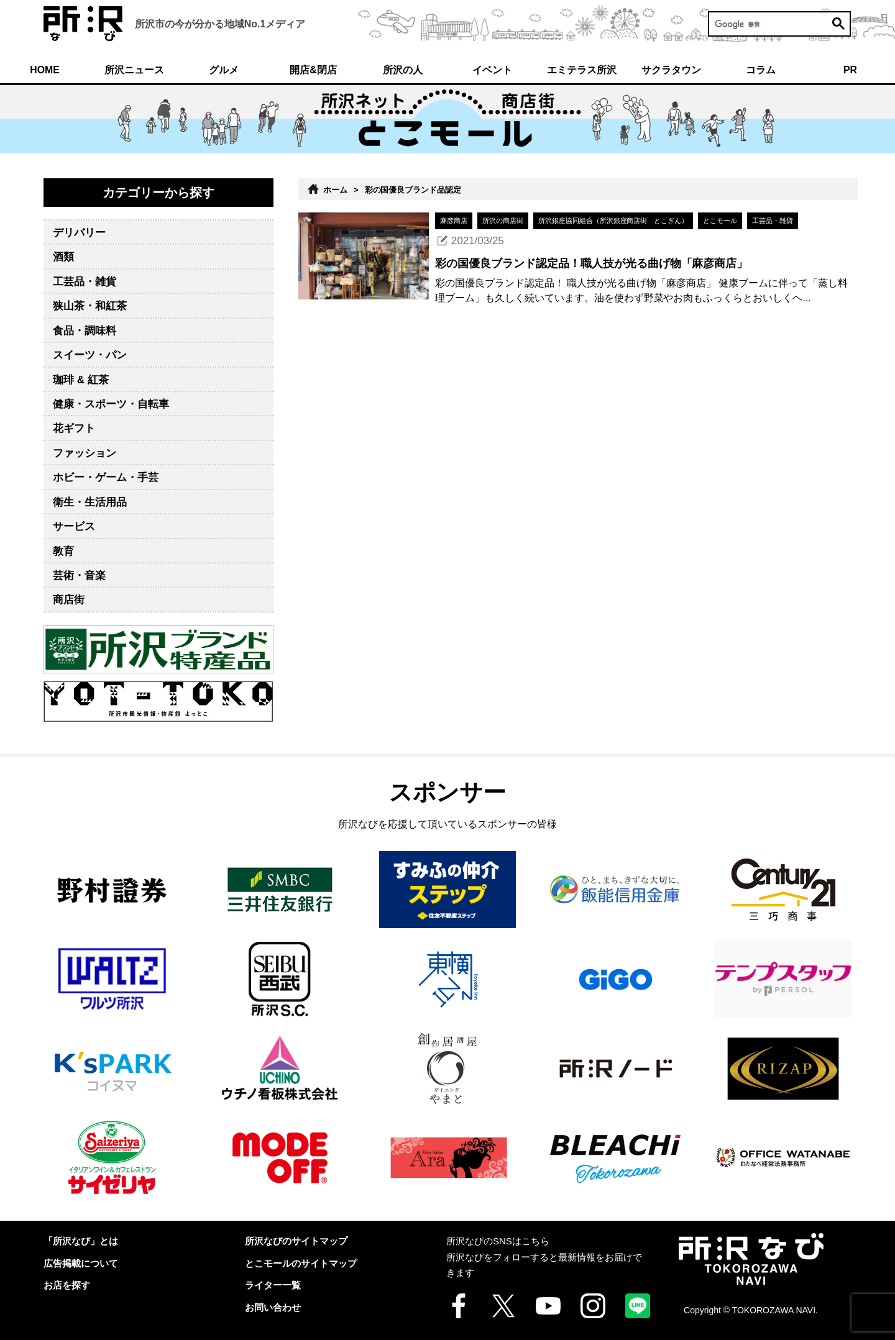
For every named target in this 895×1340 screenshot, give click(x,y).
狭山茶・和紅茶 (90, 306)
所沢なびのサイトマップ (296, 1241)
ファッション (84, 453)
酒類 (63, 257)
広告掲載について (81, 1263)
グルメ (224, 70)
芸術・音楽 (79, 575)
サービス (74, 526)
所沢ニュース (134, 70)
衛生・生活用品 (90, 502)
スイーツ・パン (90, 355)
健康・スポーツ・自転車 (111, 404)
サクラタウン (671, 70)
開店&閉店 (313, 70)
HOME (45, 70)
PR (850, 70)
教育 (63, 551)
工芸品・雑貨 (84, 282)
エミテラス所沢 (582, 70)
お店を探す (67, 1285)
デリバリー (79, 233)
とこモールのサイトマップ (301, 1263)
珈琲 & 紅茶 (81, 380)
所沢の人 (403, 70)
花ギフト (74, 428)
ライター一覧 (273, 1285)
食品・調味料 (84, 331)
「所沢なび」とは (81, 1241)
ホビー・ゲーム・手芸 (105, 477)
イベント (492, 70)
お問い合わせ (273, 1307)
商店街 (69, 600)
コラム (761, 70)
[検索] (779, 24)
